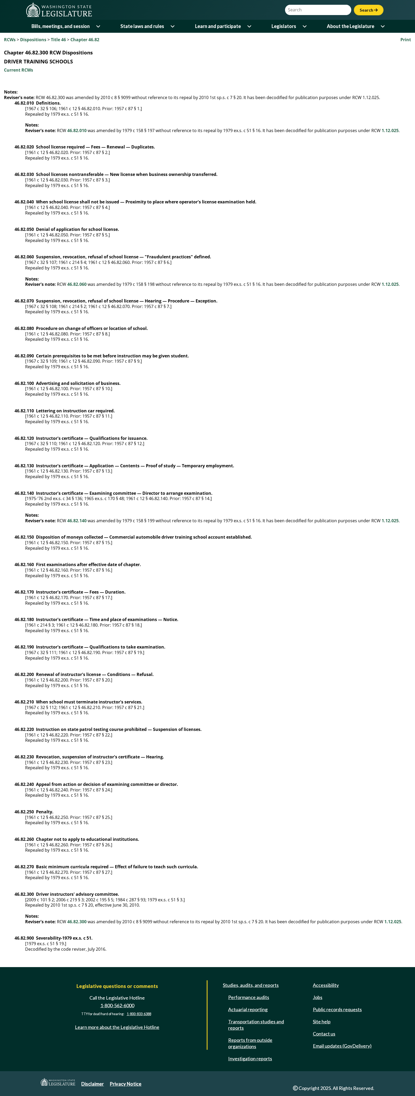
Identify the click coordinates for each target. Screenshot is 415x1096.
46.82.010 (77, 130)
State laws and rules (142, 26)
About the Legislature (350, 26)
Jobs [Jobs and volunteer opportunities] (317, 997)
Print (405, 40)
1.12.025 (390, 130)
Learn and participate (218, 26)
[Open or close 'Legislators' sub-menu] (305, 26)
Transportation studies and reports (256, 1025)
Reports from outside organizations (250, 1043)
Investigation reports (250, 1058)
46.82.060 (77, 284)
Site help (322, 1021)
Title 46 (58, 40)
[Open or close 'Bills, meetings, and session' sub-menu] (98, 26)
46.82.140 (77, 521)
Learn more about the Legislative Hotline (117, 1027)
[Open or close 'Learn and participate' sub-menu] (249, 26)
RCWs (10, 40)
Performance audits (248, 997)
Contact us (324, 1034)
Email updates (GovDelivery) (342, 1046)
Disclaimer (92, 1084)
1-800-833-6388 (139, 1014)
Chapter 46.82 (84, 40)
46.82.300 (77, 922)
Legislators (284, 26)
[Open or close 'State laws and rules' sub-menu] (173, 26)
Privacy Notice (125, 1084)
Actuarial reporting (248, 1009)
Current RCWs (18, 70)
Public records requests (337, 1009)
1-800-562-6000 (117, 1005)
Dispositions (33, 40)
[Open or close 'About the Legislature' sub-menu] (383, 26)
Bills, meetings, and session (60, 26)
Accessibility (326, 985)
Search (369, 9)
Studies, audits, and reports (251, 985)
